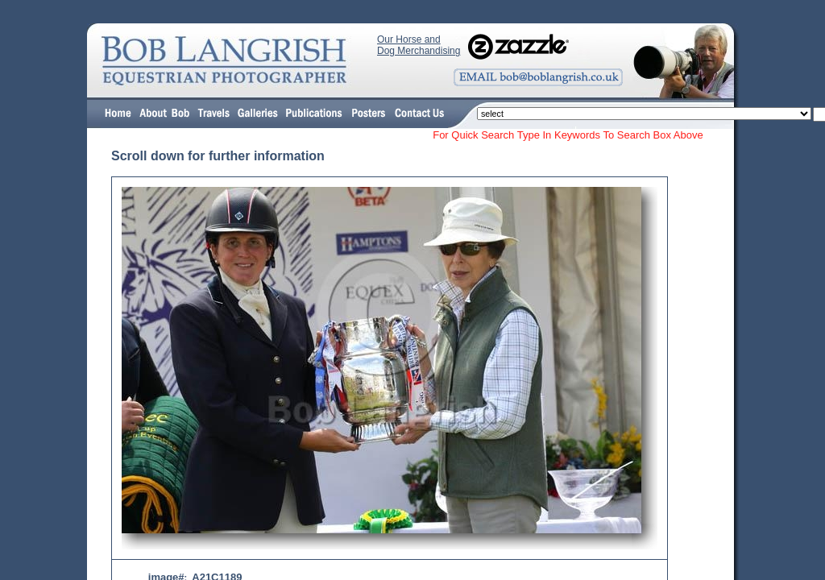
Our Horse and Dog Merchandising (418, 45)
